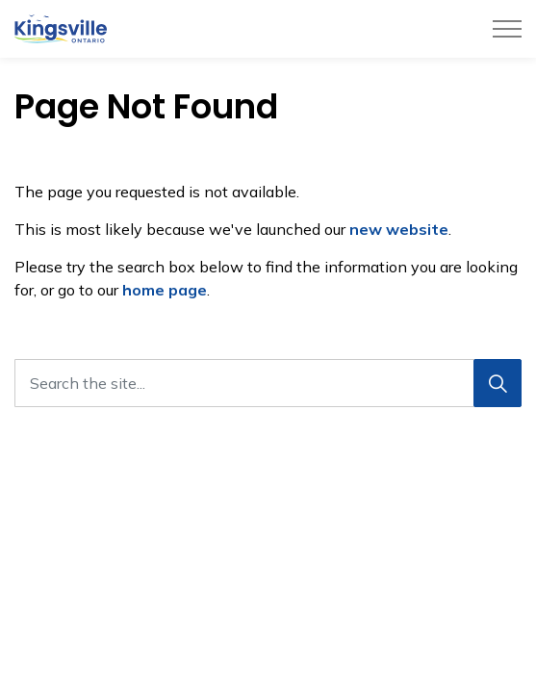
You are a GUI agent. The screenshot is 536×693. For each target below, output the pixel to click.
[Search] (497, 383)
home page (164, 289)
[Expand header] (507, 29)
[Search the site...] (268, 383)
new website (398, 229)
